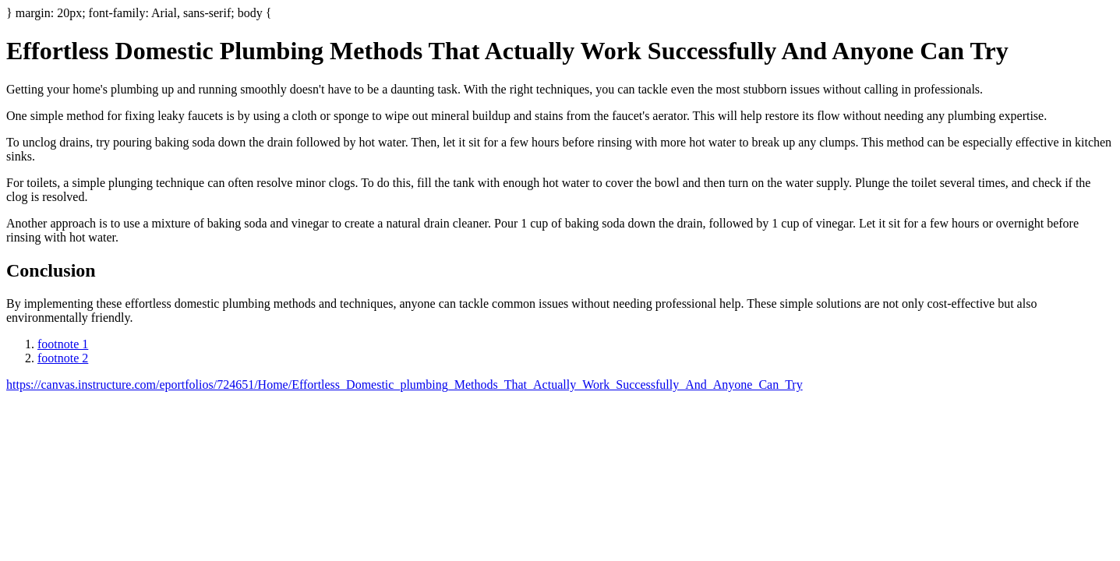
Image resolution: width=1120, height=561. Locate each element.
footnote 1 (62, 344)
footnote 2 (62, 358)
